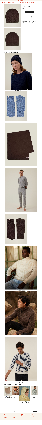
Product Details (24, 25)
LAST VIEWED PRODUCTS (18, 384)
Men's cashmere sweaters (23, 415)
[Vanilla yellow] (25, 401)
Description (23, 19)
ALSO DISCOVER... (8, 384)
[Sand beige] (9, 396)
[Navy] (6, 396)
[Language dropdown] (34, 2)
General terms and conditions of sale (7, 416)
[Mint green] (26, 401)
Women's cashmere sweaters (24, 416)
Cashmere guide (14, 417)
